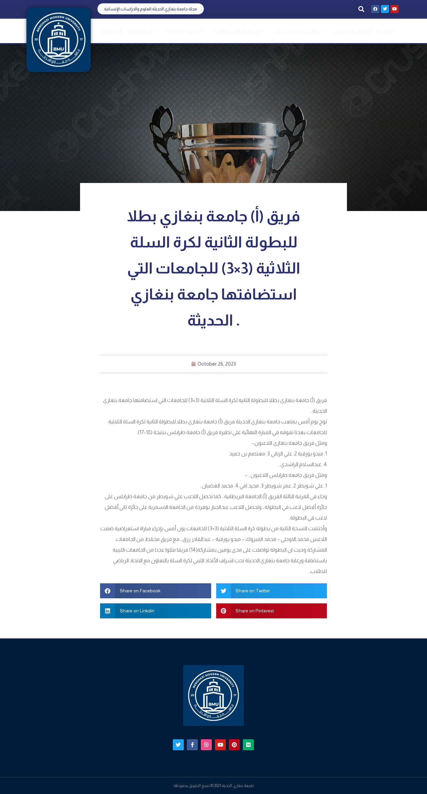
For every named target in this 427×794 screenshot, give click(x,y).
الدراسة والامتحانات (242, 31)
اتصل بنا (386, 31)
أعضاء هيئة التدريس (300, 31)
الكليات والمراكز (188, 31)
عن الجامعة (144, 31)
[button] (150, 8)
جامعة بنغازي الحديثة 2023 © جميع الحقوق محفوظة (213, 785)
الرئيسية (112, 31)
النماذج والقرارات (352, 31)
